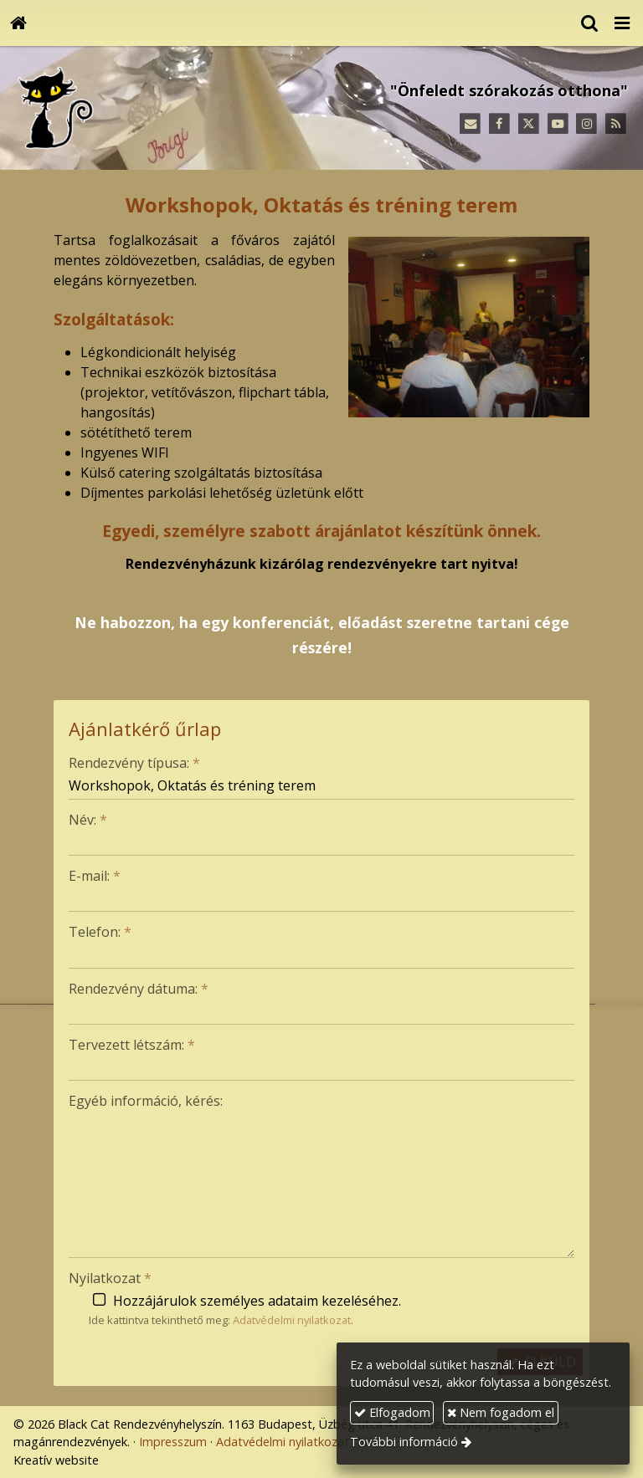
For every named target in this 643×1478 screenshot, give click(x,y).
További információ (404, 1442)
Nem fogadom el (500, 1412)
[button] (622, 23)
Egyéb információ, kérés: (146, 1101)
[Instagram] (586, 124)
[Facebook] (499, 124)
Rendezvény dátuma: (138, 988)
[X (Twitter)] (529, 124)
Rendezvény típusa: (134, 763)
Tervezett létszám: (132, 1045)
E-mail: (95, 876)
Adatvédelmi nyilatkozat (292, 1319)
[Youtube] (558, 124)
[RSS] (616, 124)
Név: (88, 820)
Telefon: (100, 932)
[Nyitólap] (18, 23)
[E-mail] (470, 124)
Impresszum (173, 1442)
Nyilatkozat (110, 1278)
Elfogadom (392, 1412)
